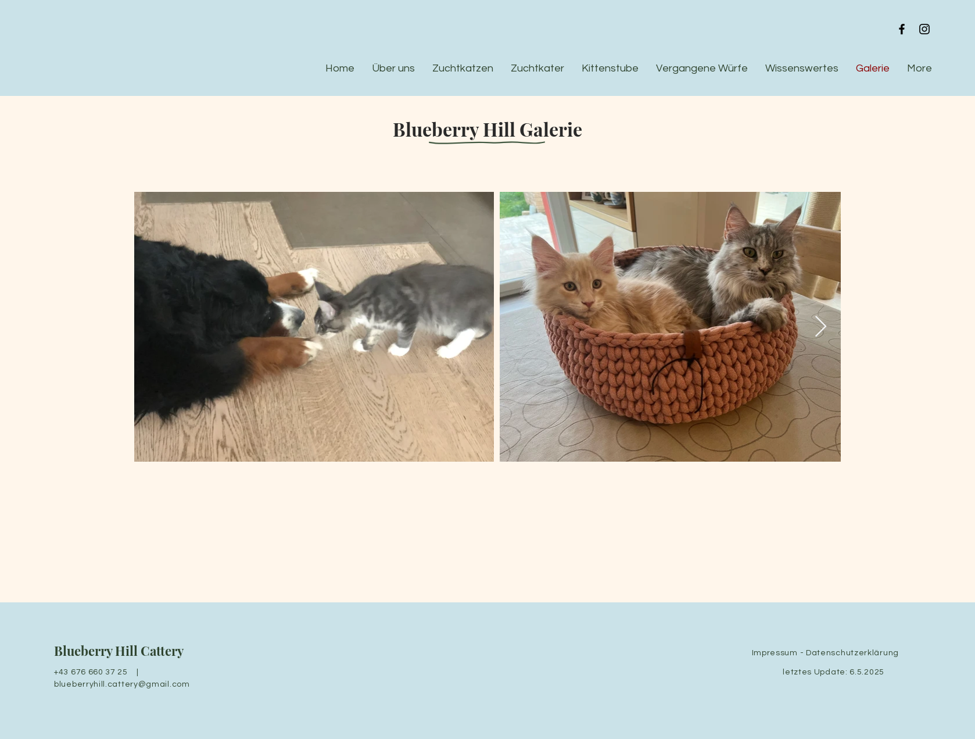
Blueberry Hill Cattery (119, 650)
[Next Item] (820, 327)
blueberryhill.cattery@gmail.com (122, 684)
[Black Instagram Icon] (924, 29)
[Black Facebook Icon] (902, 29)
